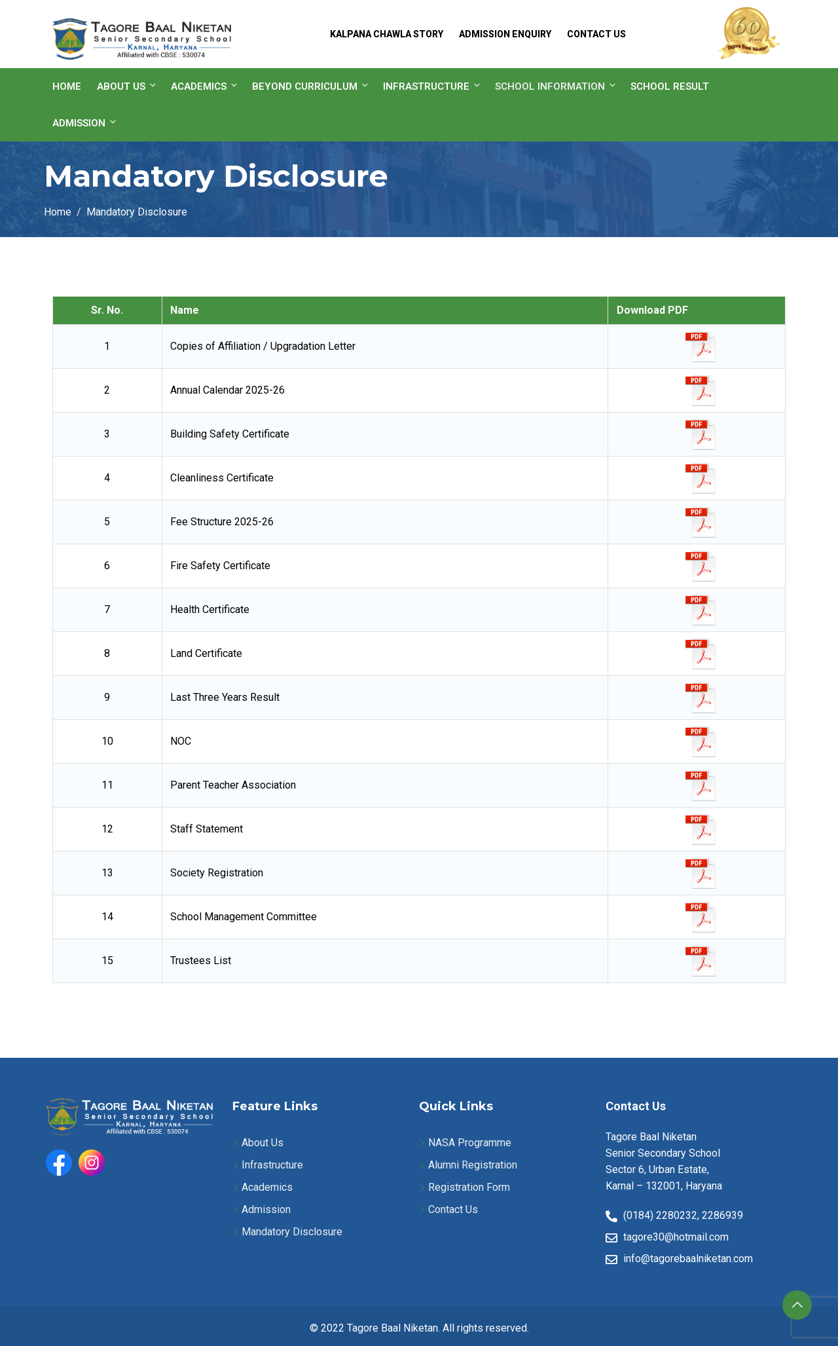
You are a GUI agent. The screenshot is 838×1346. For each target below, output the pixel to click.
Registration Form (469, 1187)
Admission (85, 123)
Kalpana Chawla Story (386, 34)
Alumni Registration (472, 1165)
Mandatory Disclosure (292, 1231)
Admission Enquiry (505, 34)
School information (556, 86)
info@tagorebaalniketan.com (688, 1258)
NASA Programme (469, 1142)
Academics (205, 86)
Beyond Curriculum (311, 86)
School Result (669, 86)
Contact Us (596, 34)
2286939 (722, 1215)
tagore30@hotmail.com (676, 1237)
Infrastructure (432, 86)
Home (66, 86)
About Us (127, 86)
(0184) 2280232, (661, 1215)
